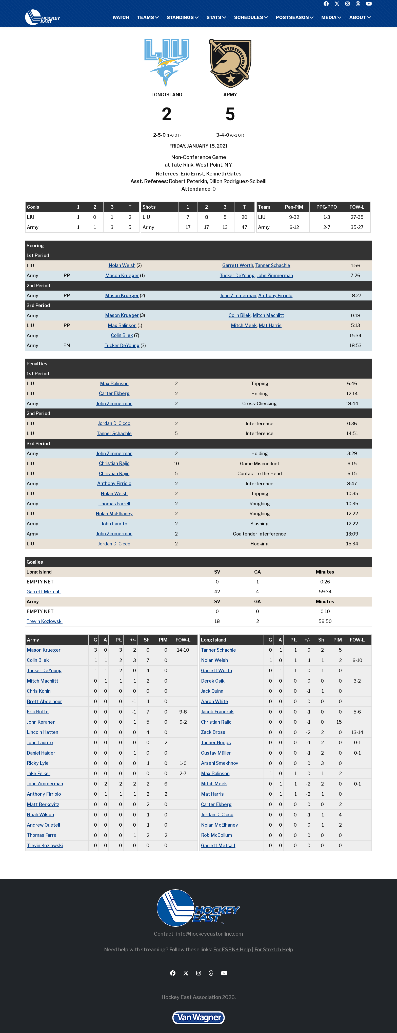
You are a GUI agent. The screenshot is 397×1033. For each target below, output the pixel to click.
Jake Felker (38, 768)
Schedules (248, 18)
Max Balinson (122, 324)
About (357, 18)
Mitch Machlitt (268, 314)
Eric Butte (38, 707)
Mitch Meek (244, 324)
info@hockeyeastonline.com (209, 927)
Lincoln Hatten (42, 727)
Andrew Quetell (43, 818)
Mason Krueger (122, 275)
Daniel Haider (41, 747)
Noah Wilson (40, 808)
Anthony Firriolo (275, 295)
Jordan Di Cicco (114, 421)
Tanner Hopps (216, 737)
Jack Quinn (212, 686)
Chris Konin (39, 686)
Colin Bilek (240, 314)
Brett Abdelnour (44, 697)
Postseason (292, 18)
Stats (213, 18)
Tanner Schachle (272, 265)
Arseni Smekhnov (220, 757)
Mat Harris (270, 324)
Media (329, 18)
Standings (179, 18)
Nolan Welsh (121, 265)
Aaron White (214, 697)
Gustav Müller (216, 747)
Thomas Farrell (114, 501)
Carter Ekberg (114, 392)
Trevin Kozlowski (45, 617)
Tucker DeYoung (237, 275)
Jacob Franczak (217, 707)
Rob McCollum (216, 828)
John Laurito (115, 520)
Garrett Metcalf (44, 588)
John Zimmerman (275, 275)
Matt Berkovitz (43, 798)
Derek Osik (213, 676)
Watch (120, 18)
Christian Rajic (114, 461)
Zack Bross (213, 727)
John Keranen (41, 717)
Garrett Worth (237, 265)
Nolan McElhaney (114, 510)
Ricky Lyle (38, 757)
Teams (144, 18)
